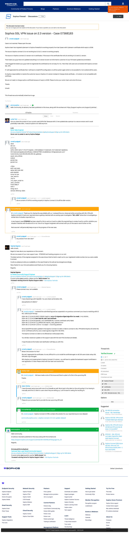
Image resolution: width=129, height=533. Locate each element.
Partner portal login (49, 519)
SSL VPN (106, 390)
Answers (75, 112)
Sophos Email (5, 508)
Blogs (43, 9)
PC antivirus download (112, 511)
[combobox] (64, 4)
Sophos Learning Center (71, 504)
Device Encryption (7, 497)
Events (108, 522)
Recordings (88, 520)
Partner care (47, 516)
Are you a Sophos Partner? (18, 132)
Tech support (67, 510)
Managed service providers (51, 494)
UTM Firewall (26, 499)
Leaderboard (88, 506)
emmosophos (15, 105)
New (119, 16)
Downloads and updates (71, 491)
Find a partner (47, 491)
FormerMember (46, 236)
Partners (56, 9)
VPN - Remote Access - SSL (112, 393)
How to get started (90, 491)
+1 (103, 360)
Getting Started (94, 9)
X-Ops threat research (70, 521)
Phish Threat (5, 511)
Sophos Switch (27, 497)
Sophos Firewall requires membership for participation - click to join (64, 530)
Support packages (69, 494)
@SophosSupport (49, 132)
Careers (108, 528)
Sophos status (68, 507)
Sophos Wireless (27, 502)
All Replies (28, 112)
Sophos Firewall (108, 381)
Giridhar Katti (25, 371)
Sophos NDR (26, 504)
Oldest (45, 116)
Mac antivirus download (112, 508)
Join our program (48, 497)
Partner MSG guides (49, 511)
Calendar (87, 517)
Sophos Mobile (6, 499)
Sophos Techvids (69, 502)
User (123, 3)
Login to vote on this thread (104, 357)
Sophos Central (27, 513)
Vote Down (13, 137)
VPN (105, 384)
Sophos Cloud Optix (28, 516)
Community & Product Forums (22, 9)
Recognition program (91, 503)
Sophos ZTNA (26, 494)
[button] (108, 4)
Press (107, 525)
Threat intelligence (69, 519)
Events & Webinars (74, 9)
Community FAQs (90, 494)
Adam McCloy (26, 386)
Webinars (87, 515)
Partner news (47, 513)
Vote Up (11, 137)
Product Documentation (35, 132)
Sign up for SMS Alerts (62, 132)
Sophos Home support (112, 503)
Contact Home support (112, 506)
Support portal (68, 497)
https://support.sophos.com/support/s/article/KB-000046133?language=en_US (36, 440)
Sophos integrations (7, 520)
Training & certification (50, 521)
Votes (51, 116)
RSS (112, 402)
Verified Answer (107, 353)
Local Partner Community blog (52, 508)
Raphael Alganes (15, 246)
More (42, 16)
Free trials (108, 491)
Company (108, 520)
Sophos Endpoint (6, 491)
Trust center (67, 524)
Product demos (110, 494)
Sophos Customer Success (71, 499)
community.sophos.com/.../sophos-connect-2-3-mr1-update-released (43, 418)
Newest (58, 116)
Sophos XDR (5, 494)
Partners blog (47, 506)
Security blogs (68, 527)
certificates (107, 387)
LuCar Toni (13, 119)
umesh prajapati (14, 39)
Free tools (4, 522)
